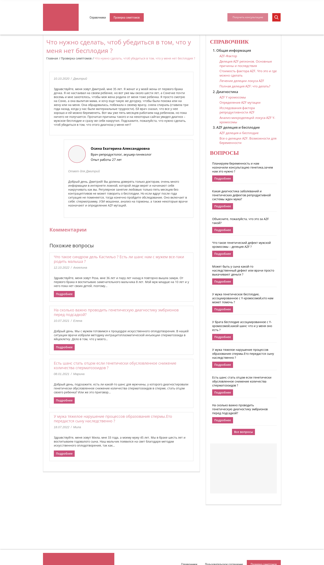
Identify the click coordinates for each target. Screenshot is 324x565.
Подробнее (64, 294)
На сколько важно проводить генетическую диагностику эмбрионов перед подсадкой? (116, 312)
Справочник (229, 42)
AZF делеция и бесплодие (238, 133)
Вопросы (224, 153)
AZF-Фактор (228, 56)
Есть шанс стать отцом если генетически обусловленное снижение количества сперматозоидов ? (115, 365)
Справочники (98, 17)
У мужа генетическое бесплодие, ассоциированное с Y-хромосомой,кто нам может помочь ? (242, 298)
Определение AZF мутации (240, 102)
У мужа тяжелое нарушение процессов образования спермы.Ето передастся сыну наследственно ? (113, 418)
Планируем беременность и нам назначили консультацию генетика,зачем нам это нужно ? (242, 167)
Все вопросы (243, 432)
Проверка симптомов (126, 17)
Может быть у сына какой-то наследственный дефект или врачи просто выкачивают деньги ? (243, 270)
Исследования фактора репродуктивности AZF (237, 110)
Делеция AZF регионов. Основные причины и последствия (245, 63)
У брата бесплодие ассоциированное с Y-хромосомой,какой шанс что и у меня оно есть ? (242, 326)
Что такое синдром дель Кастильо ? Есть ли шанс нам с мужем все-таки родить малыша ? (119, 259)
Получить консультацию (248, 17)
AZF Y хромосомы (232, 97)
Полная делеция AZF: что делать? (244, 86)
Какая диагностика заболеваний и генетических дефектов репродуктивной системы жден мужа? (241, 195)
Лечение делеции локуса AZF (241, 81)
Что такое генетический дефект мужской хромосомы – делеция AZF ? (241, 245)
